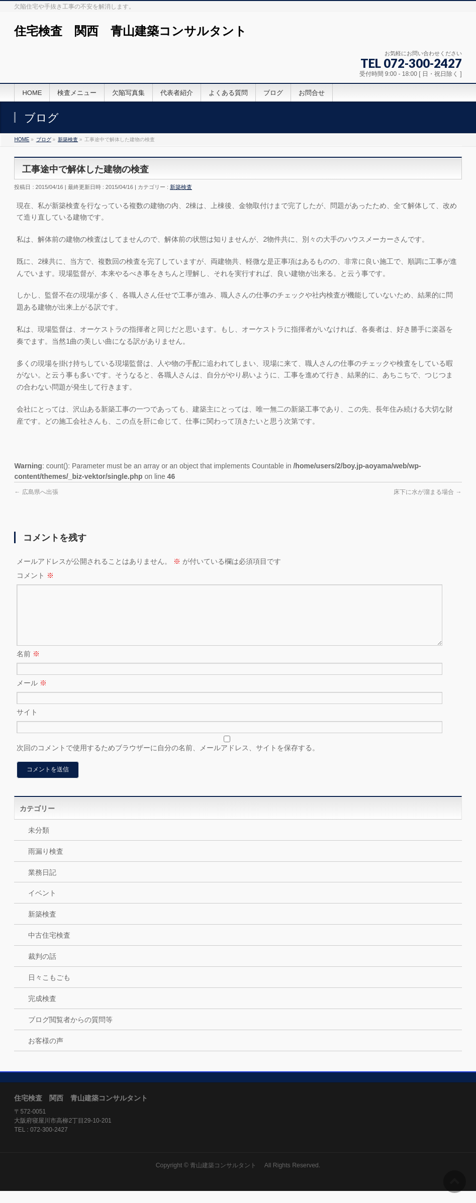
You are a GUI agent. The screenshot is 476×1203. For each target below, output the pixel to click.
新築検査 (181, 187)
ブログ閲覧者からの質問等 (70, 1032)
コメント (35, 575)
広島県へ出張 (36, 491)
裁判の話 (42, 968)
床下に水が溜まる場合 (427, 491)
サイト (27, 724)
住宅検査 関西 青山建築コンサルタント (130, 31)
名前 (28, 666)
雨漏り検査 (45, 863)
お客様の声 (45, 1053)
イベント (42, 905)
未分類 (38, 842)
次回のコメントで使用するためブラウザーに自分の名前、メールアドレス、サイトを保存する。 (168, 760)
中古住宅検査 (49, 947)
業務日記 (42, 884)
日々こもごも (49, 989)
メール (32, 695)
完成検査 (42, 1011)
